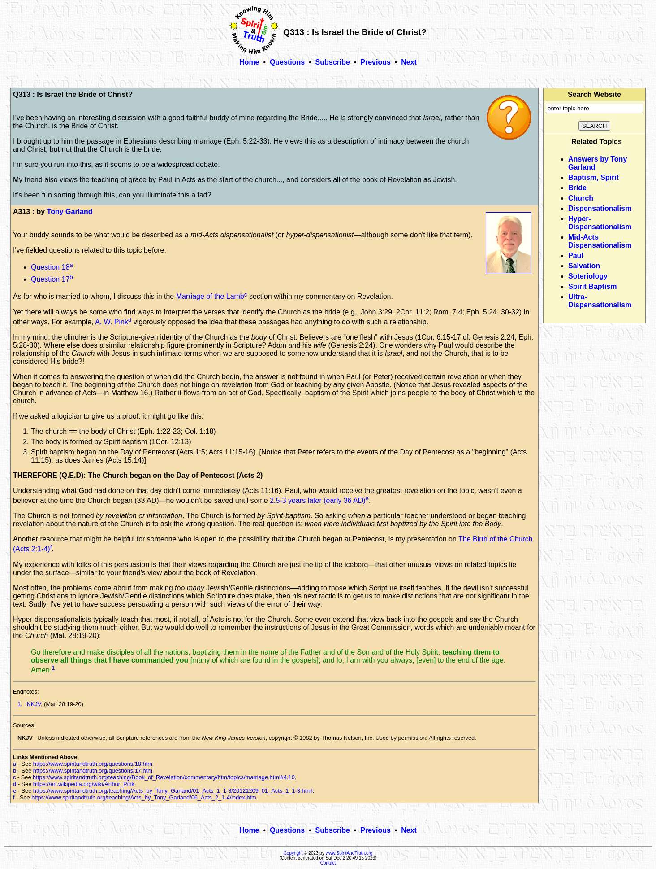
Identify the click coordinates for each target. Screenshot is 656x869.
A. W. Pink (111, 322)
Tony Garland (70, 211)
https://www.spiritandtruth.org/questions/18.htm (92, 763)
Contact (328, 862)
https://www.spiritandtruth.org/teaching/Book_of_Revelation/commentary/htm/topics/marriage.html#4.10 (164, 777)
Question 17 (50, 279)
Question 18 (50, 267)
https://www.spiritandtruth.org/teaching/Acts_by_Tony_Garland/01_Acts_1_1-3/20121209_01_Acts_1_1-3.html (173, 790)
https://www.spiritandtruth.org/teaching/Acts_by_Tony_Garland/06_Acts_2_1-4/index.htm (143, 797)
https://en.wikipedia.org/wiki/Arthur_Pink (83, 784)
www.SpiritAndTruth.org (349, 853)
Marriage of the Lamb (210, 297)
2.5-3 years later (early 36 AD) (317, 500)
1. (19, 704)
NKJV (34, 704)
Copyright (293, 853)
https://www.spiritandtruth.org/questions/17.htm (92, 770)
